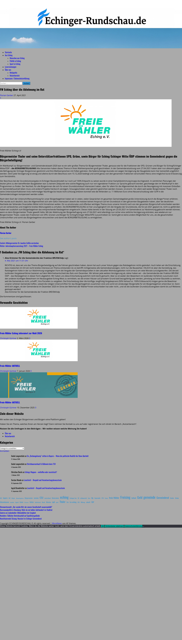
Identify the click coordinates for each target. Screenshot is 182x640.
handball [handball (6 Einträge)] (12, 502)
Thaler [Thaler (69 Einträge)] (62, 502)
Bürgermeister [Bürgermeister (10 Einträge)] (29, 498)
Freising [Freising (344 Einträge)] (125, 497)
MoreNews (57, 523)
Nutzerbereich (15, 75)
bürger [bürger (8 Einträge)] (13, 498)
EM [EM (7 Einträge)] (78, 498)
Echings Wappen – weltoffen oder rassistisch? (41, 472)
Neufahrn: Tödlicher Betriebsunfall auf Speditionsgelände (20, 515)
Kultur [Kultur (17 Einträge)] (32, 502)
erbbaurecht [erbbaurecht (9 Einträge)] (83, 498)
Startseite (8, 52)
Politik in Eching (15, 61)
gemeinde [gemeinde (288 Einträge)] (149, 497)
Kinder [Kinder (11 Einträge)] (21, 502)
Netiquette (13, 72)
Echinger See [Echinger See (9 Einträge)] (73, 498)
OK (103, 526)
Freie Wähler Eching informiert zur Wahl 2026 (21, 333)
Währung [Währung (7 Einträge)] (83, 502)
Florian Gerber (7, 95)
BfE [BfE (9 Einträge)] (9, 498)
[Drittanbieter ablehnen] (144, 526)
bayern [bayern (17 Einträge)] (5, 498)
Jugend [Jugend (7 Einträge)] (17, 502)
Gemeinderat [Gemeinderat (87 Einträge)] (163, 498)
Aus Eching (8, 55)
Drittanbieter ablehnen (114, 526)
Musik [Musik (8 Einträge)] (43, 502)
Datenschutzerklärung (133, 526)
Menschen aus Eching (17, 58)
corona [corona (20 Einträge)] (36, 497)
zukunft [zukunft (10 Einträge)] (88, 502)
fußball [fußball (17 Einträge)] (133, 498)
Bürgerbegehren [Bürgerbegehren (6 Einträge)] (20, 498)
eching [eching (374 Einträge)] (64, 497)
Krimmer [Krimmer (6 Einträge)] (27, 502)
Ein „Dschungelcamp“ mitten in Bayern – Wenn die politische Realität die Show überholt (57, 456)
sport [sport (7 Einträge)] (57, 502)
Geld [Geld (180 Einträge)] (139, 497)
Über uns (8, 69)
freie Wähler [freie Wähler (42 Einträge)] (114, 498)
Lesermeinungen (10, 66)
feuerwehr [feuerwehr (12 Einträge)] (97, 498)
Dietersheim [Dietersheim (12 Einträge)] (55, 498)
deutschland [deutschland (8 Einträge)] (48, 498)
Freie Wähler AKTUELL (10, 365)
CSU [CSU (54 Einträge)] (41, 498)
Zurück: (19, 243)
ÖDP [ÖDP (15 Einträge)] (92, 502)
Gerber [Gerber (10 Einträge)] (172, 498)
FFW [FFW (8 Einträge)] (103, 498)
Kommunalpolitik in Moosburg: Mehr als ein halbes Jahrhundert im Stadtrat (26, 509)
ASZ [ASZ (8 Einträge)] (1, 498)
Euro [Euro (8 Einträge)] (89, 498)
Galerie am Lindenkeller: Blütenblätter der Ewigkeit (18, 512)
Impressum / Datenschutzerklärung (17, 78)
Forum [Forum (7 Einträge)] (106, 498)
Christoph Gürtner (8, 338)
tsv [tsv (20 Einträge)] (67, 502)
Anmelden (4, 451)
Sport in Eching (15, 63)
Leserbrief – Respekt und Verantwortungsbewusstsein (43, 480)
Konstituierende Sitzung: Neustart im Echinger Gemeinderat (21, 518)
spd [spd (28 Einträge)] (53, 501)
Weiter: (21, 246)
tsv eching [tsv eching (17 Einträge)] (73, 502)
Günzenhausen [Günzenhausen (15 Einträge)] (4, 502)
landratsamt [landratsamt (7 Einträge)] (38, 502)
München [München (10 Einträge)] (48, 502)
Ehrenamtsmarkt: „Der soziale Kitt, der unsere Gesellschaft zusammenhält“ (26, 507)
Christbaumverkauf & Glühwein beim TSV (41, 464)
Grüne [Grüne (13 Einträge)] (177, 498)
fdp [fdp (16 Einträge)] (92, 498)
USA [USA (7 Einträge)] (79, 502)
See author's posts (8, 238)
